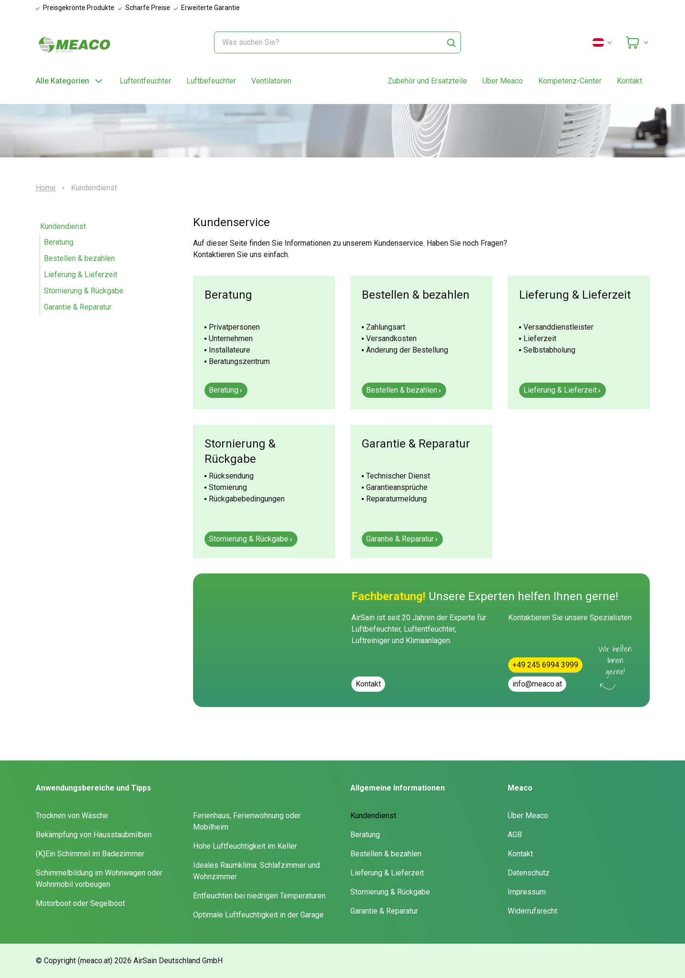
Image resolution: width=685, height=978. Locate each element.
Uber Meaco (502, 80)
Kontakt (629, 80)
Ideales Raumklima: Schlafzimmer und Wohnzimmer (256, 871)
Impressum (527, 891)
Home (46, 188)
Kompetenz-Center (570, 80)
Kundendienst (63, 226)
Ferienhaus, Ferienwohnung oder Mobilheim (247, 821)
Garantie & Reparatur (78, 307)
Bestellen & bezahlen (79, 258)
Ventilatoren (271, 80)
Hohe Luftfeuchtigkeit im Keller (245, 846)
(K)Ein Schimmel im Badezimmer (90, 853)
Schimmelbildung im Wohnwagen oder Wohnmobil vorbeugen (99, 878)
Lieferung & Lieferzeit (80, 274)
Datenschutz (529, 872)
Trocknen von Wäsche (72, 815)
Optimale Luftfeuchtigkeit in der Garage (258, 914)
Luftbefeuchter (211, 80)
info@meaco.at (537, 683)
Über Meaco (528, 815)
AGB (515, 834)
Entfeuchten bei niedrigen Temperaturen (259, 895)
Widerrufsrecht (532, 911)
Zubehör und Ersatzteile (427, 80)
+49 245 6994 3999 (545, 664)
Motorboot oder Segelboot (80, 903)
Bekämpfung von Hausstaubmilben (94, 834)
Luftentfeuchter (145, 80)
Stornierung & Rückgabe (83, 290)
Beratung (58, 242)
